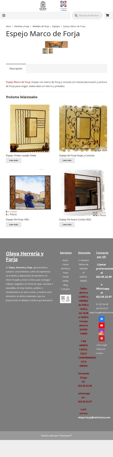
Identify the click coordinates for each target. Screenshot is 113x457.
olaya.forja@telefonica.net (101, 338)
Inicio (8, 26)
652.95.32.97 (101, 334)
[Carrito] (107, 15)
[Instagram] (102, 358)
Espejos (56, 26)
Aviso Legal (102, 371)
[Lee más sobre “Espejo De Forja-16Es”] (13, 250)
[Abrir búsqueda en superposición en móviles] (87, 15)
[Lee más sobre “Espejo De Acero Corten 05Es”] (67, 250)
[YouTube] (102, 351)
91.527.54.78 (101, 330)
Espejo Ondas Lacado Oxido (21, 181)
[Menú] (3, 15)
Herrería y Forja (21, 26)
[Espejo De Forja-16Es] (30, 218)
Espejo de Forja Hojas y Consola (76, 181)
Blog (65, 311)
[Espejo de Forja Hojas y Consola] (83, 154)
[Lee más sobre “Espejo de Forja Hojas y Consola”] (67, 186)
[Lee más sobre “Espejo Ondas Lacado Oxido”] (13, 186)
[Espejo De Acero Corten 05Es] (83, 218)
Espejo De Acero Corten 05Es (75, 245)
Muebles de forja (41, 26)
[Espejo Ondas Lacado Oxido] (30, 154)
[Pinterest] (102, 364)
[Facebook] (102, 345)
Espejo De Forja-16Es (17, 245)
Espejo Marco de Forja (18, 108)
